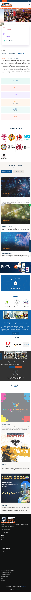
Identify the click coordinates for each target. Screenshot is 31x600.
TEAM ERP (19, 589)
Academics (3, 545)
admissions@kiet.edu (15, 279)
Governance (3, 539)
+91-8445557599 (13, 527)
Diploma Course (4, 555)
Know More (8, 29)
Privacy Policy (23, 586)
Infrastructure (3, 543)
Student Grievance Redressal (6, 572)
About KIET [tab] (3, 62)
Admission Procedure (5, 560)
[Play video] (15, 266)
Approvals (3, 541)
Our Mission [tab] (16, 62)
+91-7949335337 (10, 526)
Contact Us (3, 580)
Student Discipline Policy (5, 574)
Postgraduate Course (5, 553)
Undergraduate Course (5, 551)
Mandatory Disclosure (5, 562)
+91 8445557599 (15, 288)
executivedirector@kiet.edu (9, 530)
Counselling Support (4, 576)
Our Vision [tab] (10, 62)
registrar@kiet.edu (7, 532)
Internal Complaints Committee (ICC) (7, 570)
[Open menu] (29, 4)
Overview (3, 537)
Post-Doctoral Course (5, 558)
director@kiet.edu (7, 529)
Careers (2, 578)
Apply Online (3, 564)
